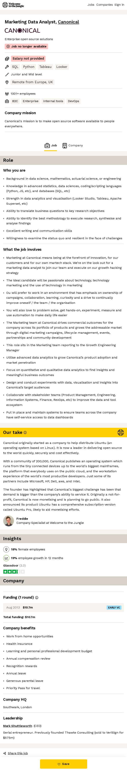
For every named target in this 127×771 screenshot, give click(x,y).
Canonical (68, 22)
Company (72, 145)
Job (50, 145)
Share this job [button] (15, 753)
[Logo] (13, 5)
